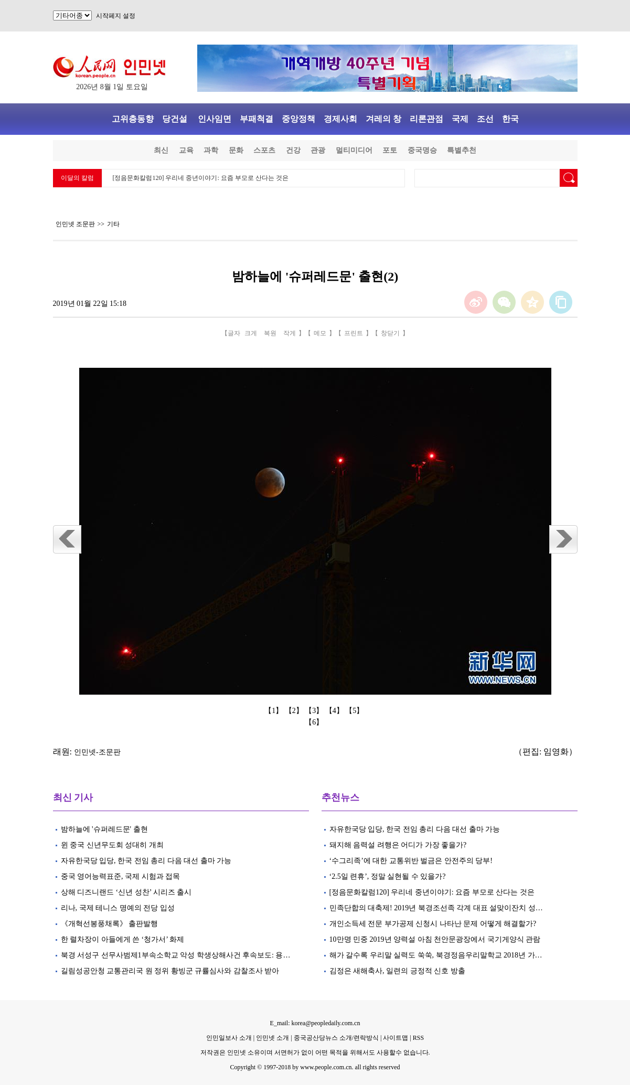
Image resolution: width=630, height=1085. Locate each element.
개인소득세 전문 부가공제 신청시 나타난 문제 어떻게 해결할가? (433, 924)
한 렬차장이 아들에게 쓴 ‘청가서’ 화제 (123, 939)
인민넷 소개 (271, 1037)
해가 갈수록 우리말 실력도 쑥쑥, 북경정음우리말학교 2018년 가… (435, 955)
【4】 (335, 711)
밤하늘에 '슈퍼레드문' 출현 (104, 829)
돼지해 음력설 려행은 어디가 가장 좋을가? (398, 845)
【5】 (355, 711)
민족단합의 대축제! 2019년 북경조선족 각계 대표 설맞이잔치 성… (436, 908)
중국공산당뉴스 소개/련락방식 (336, 1037)
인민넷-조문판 (97, 752)
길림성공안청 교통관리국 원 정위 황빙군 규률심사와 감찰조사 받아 (170, 971)
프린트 (353, 333)
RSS (418, 1037)
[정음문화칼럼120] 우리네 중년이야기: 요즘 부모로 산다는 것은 (201, 178)
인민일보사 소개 (229, 1037)
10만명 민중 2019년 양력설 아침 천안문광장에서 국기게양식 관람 (435, 939)
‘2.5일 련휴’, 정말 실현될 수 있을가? (387, 876)
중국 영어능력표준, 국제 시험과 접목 (120, 876)
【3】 (315, 711)
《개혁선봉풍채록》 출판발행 (109, 924)
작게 (289, 333)
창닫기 (390, 333)
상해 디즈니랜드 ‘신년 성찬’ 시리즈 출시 (126, 892)
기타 (113, 224)
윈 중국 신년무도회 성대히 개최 (112, 845)
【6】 (315, 722)
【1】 (274, 711)
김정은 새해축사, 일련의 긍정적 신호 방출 (398, 971)
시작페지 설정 (115, 15)
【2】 (295, 711)
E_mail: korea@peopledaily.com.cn (315, 1023)
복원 (270, 333)
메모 (320, 333)
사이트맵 (395, 1037)
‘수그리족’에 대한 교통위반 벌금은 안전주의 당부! (411, 861)
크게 (250, 333)
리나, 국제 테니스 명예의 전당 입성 (118, 908)
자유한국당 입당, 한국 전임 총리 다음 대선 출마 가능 (146, 861)
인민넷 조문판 (75, 224)
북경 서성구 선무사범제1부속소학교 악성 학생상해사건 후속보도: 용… (176, 955)
